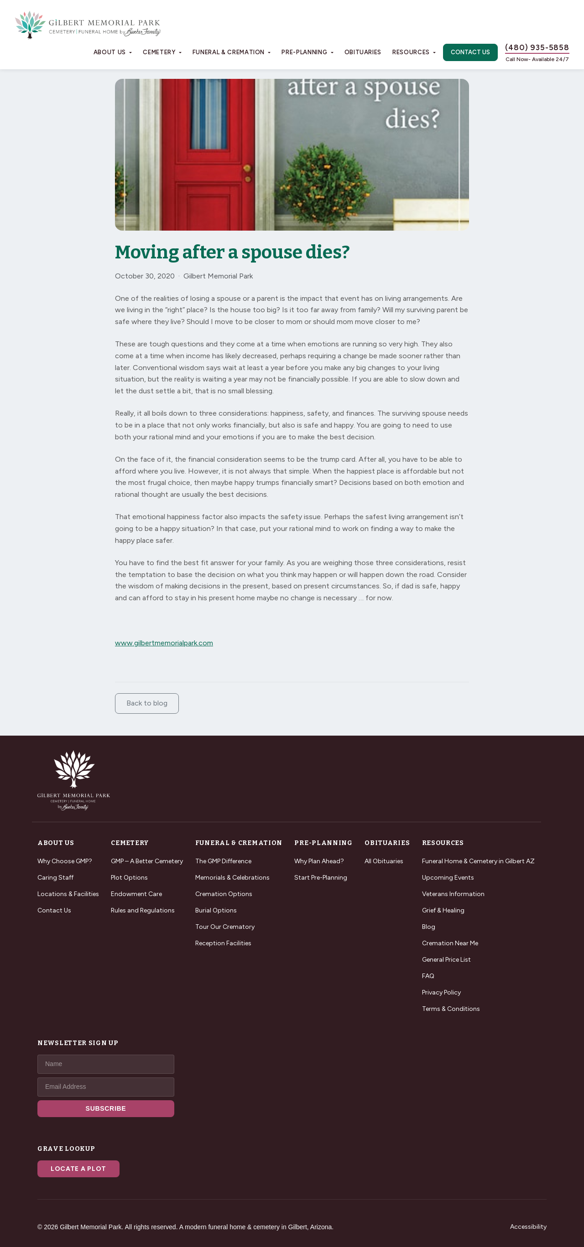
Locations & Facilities (68, 894)
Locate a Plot (78, 1169)
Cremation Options (223, 894)
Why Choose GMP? (64, 861)
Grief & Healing (443, 910)
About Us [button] (110, 52)
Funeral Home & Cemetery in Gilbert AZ (478, 861)
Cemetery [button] (159, 52)
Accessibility (528, 1227)
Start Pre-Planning (320, 877)
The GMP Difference (223, 861)
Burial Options (216, 910)
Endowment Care (136, 894)
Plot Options (129, 877)
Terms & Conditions (451, 1009)
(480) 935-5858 (537, 47)
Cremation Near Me (450, 943)
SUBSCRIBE (106, 1108)
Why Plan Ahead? (319, 861)
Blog (428, 927)
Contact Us (470, 52)
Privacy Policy (441, 992)
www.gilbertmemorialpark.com (164, 643)
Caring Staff (55, 877)
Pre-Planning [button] (304, 52)
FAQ (428, 976)
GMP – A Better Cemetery (147, 861)
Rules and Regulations (143, 910)
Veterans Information (453, 894)
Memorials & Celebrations (232, 877)
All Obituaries (384, 861)
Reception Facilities (223, 943)
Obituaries (363, 52)
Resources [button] (411, 52)
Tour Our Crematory (225, 927)
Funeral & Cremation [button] (229, 52)
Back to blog (146, 703)
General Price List (446, 960)
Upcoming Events (448, 877)
